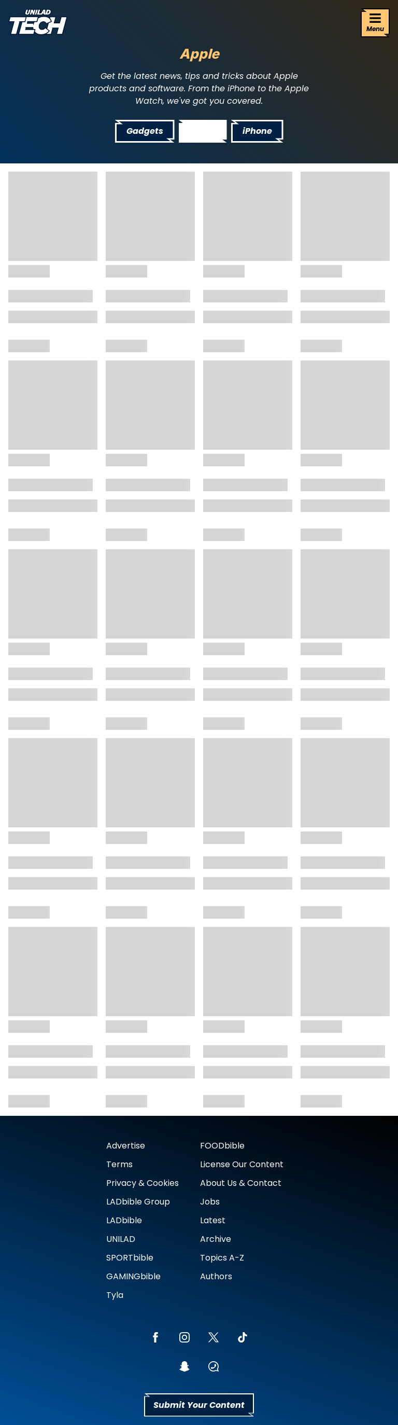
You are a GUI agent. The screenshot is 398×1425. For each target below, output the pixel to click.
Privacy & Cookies (142, 1183)
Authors (216, 1276)
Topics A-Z (222, 1258)
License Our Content (241, 1164)
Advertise (125, 1146)
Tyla (114, 1295)
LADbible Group (138, 1202)
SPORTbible (129, 1258)
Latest (212, 1220)
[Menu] (375, 22)
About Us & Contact (240, 1183)
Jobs (210, 1202)
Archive (215, 1239)
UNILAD (120, 1239)
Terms (119, 1164)
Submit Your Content (199, 1405)
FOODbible (222, 1146)
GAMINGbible (133, 1276)
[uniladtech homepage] (37, 23)
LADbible (124, 1220)
